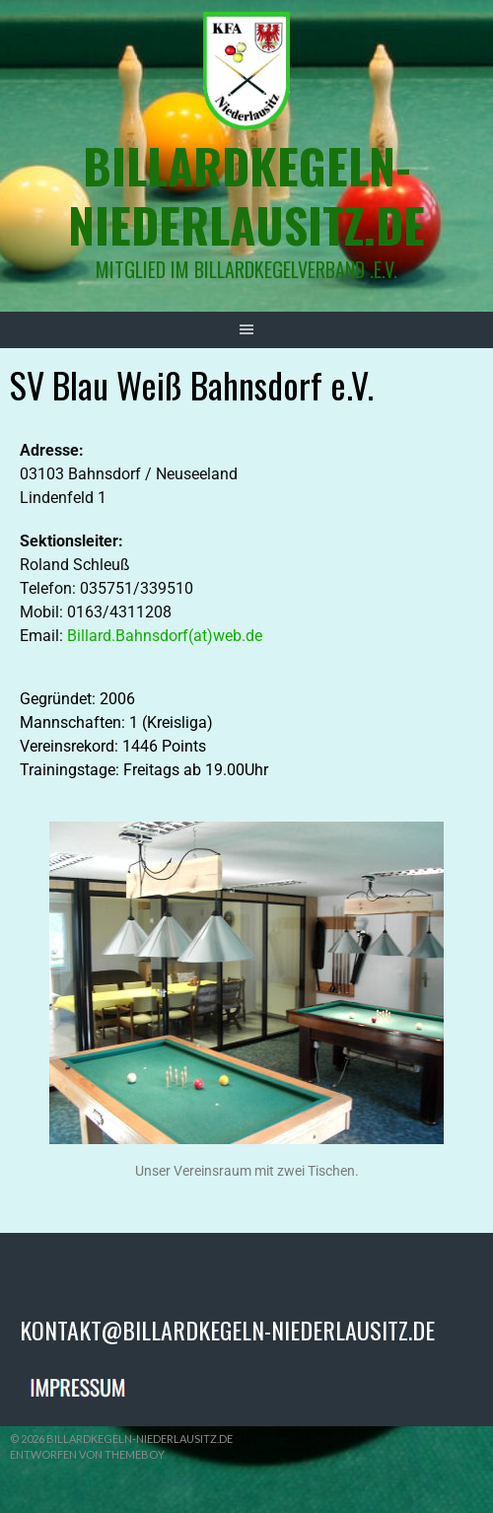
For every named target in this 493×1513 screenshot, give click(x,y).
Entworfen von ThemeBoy (87, 1454)
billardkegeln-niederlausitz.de (246, 194)
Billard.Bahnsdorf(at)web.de (164, 635)
